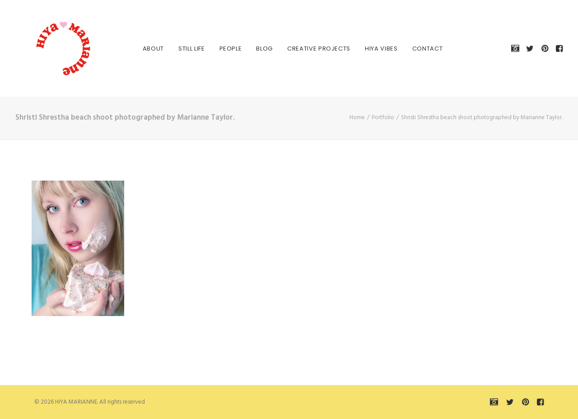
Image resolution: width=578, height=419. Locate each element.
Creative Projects (315, 48)
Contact (424, 48)
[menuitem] (150, 48)
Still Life (188, 48)
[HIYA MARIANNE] (51, 48)
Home (357, 117)
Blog (260, 48)
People (227, 48)
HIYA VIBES (377, 48)
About (149, 48)
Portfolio (383, 117)
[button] (516, 48)
